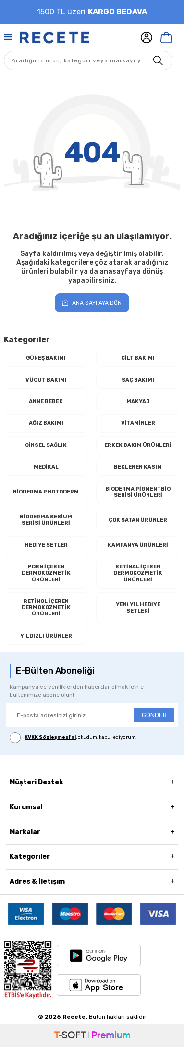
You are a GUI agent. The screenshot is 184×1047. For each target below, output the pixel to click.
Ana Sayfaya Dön (92, 303)
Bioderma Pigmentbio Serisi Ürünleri (138, 492)
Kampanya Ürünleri (138, 545)
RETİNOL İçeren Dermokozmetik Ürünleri (46, 607)
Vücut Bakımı (46, 380)
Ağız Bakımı (46, 423)
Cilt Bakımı (138, 358)
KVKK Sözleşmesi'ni (50, 737)
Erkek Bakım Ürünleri (138, 445)
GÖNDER (154, 715)
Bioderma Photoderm (46, 492)
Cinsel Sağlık (46, 445)
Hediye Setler (46, 545)
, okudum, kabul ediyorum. (73, 737)
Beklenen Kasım (138, 467)
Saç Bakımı (138, 380)
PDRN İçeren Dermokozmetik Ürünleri (46, 573)
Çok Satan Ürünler (138, 520)
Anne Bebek (46, 401)
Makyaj (138, 401)
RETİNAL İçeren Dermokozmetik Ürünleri (137, 573)
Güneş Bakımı (46, 358)
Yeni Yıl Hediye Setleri (138, 608)
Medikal (46, 467)
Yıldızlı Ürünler (46, 636)
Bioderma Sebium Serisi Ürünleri (46, 520)
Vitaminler (138, 423)
